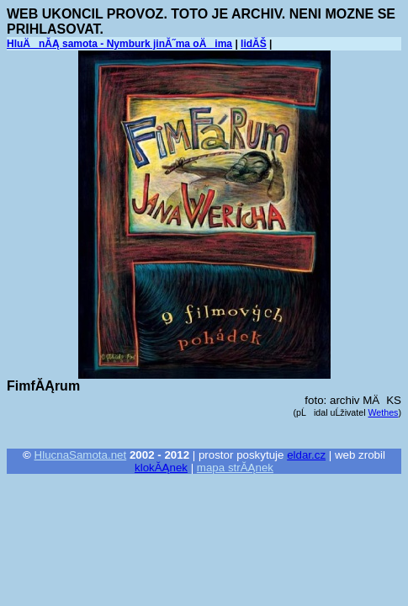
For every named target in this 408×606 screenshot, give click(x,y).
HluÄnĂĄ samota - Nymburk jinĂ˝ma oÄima (119, 44)
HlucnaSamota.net (80, 455)
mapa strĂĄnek (235, 467)
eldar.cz (306, 455)
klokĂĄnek (161, 467)
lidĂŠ (254, 44)
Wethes (383, 412)
